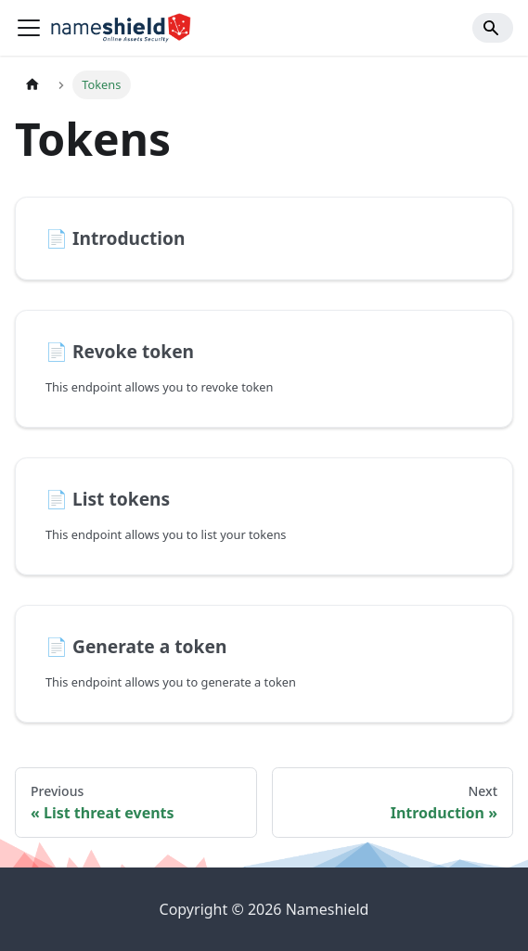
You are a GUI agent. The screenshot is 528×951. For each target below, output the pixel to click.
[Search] (492, 28)
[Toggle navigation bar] (29, 28)
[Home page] (32, 85)
